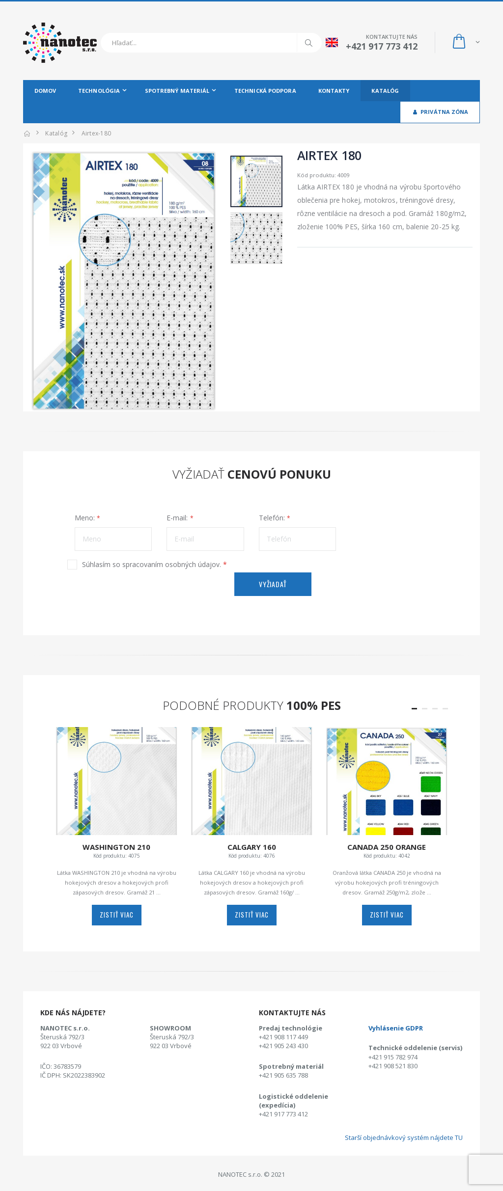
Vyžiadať (273, 584)
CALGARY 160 (251, 847)
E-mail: (177, 517)
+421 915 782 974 (393, 1057)
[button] (465, 42)
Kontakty (334, 90)
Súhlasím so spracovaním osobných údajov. (154, 564)
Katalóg (385, 90)
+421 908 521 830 (393, 1065)
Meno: (85, 517)
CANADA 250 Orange (386, 847)
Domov (45, 90)
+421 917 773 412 (283, 1114)
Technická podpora (265, 90)
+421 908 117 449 (283, 1036)
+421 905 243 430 (283, 1045)
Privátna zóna (440, 111)
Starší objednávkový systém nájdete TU (404, 1137)
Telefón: (272, 517)
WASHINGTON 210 (116, 847)
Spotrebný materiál (177, 90)
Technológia (99, 90)
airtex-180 (97, 133)
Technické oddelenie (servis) (415, 1047)
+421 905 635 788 (283, 1075)
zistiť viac (117, 915)
